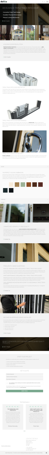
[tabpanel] (12, 417)
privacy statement (23, 387)
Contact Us (7, 239)
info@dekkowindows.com (31, 448)
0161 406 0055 (29, 447)
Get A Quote (6, 21)
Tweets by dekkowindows (6, 446)
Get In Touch (6, 346)
